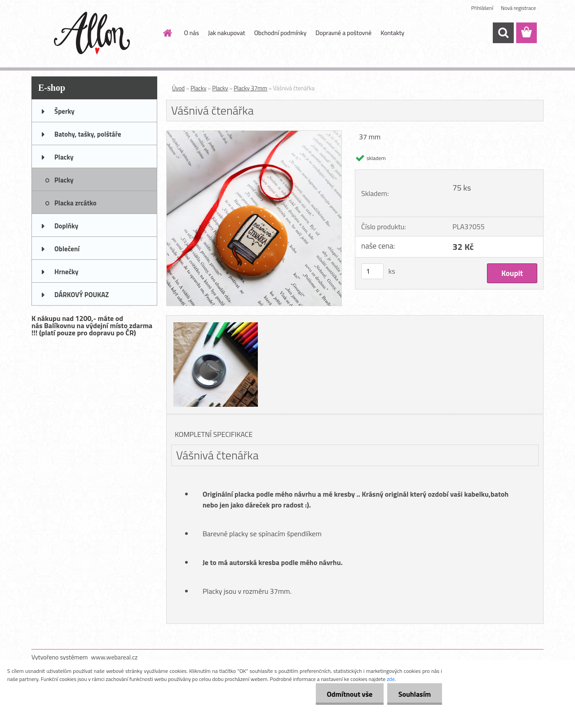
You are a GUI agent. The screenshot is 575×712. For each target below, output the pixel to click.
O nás (191, 32)
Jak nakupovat (226, 32)
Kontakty (392, 32)
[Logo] (93, 33)
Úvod (178, 88)
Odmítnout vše (349, 694)
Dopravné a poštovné (343, 32)
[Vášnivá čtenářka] (254, 134)
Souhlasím (414, 694)
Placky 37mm (250, 88)
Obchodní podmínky (280, 32)
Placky (198, 88)
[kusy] (372, 271)
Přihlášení (482, 8)
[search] (503, 32)
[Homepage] (167, 32)
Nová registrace (518, 8)
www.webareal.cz (114, 657)
